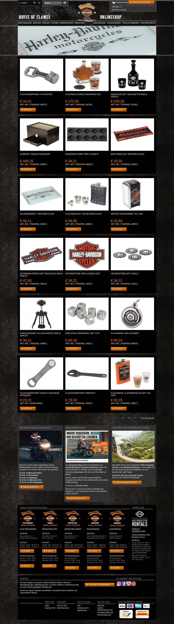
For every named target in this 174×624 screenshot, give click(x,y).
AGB (79, 605)
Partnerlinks (63, 608)
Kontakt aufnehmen (99, 585)
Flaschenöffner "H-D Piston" (36, 94)
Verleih (46, 23)
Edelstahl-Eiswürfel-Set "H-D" (82, 333)
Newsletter (50, 608)
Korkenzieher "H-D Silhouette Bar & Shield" (40, 334)
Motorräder (25, 23)
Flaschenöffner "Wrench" (80, 393)
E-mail (27, 551)
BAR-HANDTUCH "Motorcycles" (128, 154)
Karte (27, 566)
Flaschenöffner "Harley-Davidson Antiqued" (39, 394)
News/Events (67, 23)
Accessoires (114, 23)
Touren (55, 23)
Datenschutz (83, 608)
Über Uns (49, 602)
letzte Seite (147, 418)
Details (28, 110)
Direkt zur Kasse (141, 2)
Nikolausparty (31, 487)
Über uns (79, 23)
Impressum (82, 610)
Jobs (47, 605)
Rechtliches (83, 602)
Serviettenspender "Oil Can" (127, 214)
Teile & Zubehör (130, 23)
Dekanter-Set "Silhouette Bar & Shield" (129, 95)
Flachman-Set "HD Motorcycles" (83, 214)
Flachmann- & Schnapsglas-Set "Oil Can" (131, 394)
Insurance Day (77, 498)
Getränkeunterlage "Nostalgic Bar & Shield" (41, 274)
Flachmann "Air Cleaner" (125, 333)
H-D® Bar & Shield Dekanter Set (83, 94)
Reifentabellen (104, 615)
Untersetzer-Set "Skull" (125, 273)
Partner (61, 602)
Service (37, 23)
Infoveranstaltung (126, 482)
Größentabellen (105, 612)
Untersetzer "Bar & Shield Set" (83, 273)
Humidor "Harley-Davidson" (35, 154)
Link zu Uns (62, 605)
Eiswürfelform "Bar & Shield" (82, 154)
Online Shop (103, 602)
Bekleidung (100, 23)
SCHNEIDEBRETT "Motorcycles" (37, 214)
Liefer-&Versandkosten (105, 609)
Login (24, 3)
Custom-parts (148, 23)
